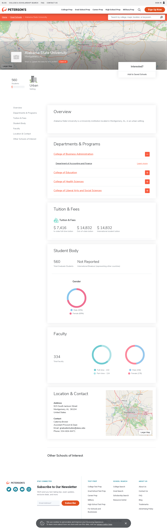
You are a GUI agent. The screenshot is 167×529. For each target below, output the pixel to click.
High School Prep (113, 10)
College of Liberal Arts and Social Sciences (78, 190)
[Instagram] (28, 489)
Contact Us (143, 491)
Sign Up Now (155, 9)
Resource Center (120, 500)
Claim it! (63, 61)
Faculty (16, 128)
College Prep (66, 10)
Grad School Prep (82, 10)
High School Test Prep (96, 504)
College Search (119, 487)
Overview (17, 107)
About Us (142, 487)
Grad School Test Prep (97, 491)
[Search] (139, 9)
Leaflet (135, 22)
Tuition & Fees (19, 118)
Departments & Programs (25, 113)
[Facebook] (15, 489)
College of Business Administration (73, 154)
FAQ (42, 3)
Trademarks (143, 504)
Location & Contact (22, 133)
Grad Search (118, 491)
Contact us (52, 3)
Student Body (19, 123)
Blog (4, 3)
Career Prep (98, 10)
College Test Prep (95, 487)
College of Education (65, 172)
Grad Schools (16, 17)
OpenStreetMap (149, 22)
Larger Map (7, 66)
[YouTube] (22, 489)
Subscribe (70, 503)
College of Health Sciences (69, 181)
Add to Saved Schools (137, 74)
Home (4, 17)
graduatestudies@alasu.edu (72, 428)
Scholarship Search (121, 495)
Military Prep (128, 10)
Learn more (142, 163)
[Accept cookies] (124, 523)
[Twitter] (9, 489)
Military (91, 500)
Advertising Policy (146, 509)
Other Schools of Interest (24, 139)
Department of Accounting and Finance (74, 163)
